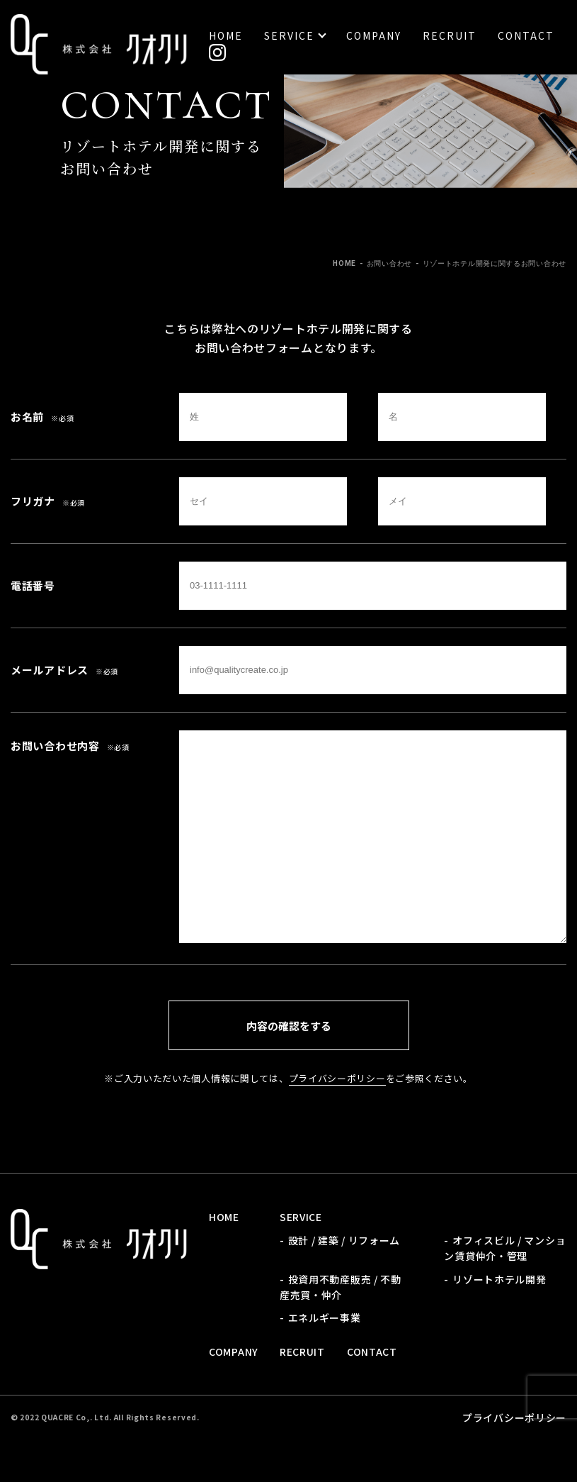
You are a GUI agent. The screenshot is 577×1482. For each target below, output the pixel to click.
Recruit (449, 35)
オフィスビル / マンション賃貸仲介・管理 (505, 1248)
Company (373, 35)
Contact (526, 35)
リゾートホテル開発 (499, 1279)
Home (226, 35)
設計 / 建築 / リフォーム (344, 1240)
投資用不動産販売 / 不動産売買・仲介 (340, 1287)
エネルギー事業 (324, 1317)
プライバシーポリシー (337, 1078)
